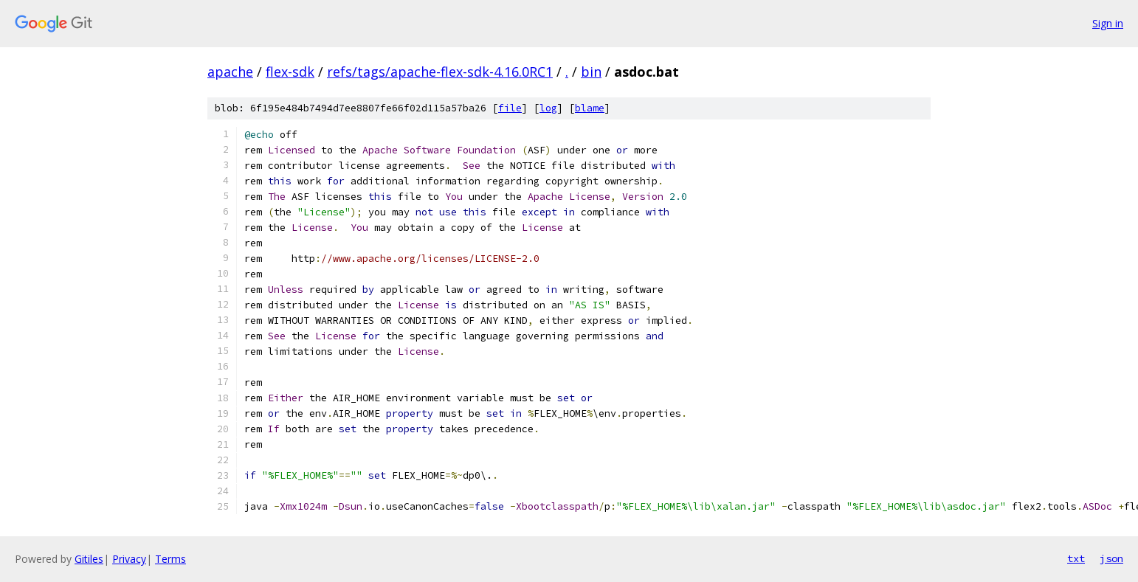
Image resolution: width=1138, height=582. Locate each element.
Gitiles (89, 559)
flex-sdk (290, 71)
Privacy (129, 559)
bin (591, 71)
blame (589, 108)
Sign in (1107, 23)
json (1111, 558)
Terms (170, 559)
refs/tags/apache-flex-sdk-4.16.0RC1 (440, 71)
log (548, 108)
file (510, 108)
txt (1076, 558)
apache (230, 71)
